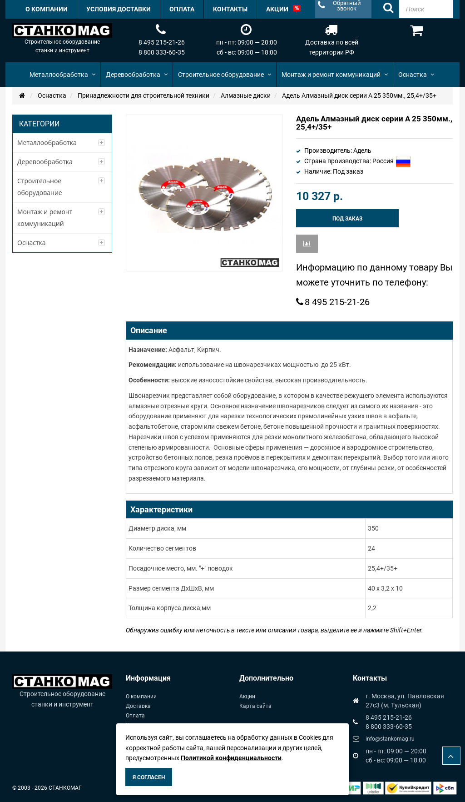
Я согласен (149, 777)
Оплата (135, 715)
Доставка (138, 706)
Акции (247, 696)
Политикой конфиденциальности (231, 758)
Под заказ (347, 219)
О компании (141, 696)
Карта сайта (255, 706)
